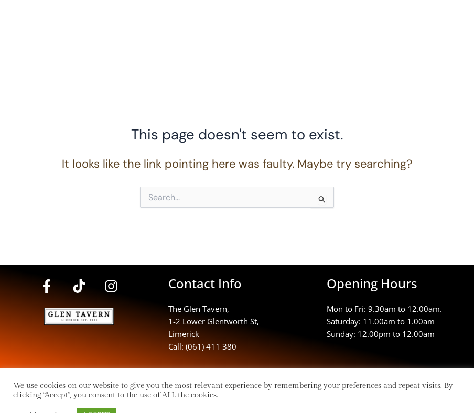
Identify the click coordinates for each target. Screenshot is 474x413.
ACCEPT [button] (96, 389)
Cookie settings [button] (42, 389)
